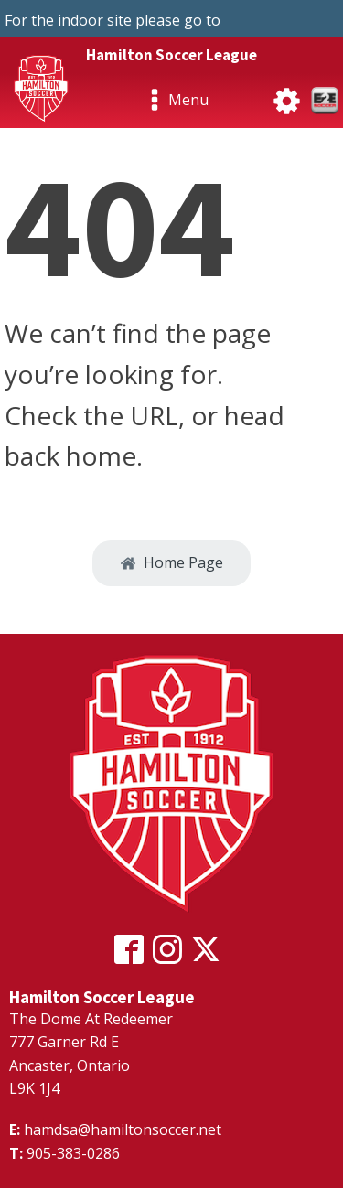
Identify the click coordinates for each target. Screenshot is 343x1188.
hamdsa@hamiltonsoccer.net (122, 1129)
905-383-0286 (73, 1153)
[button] (171, 563)
